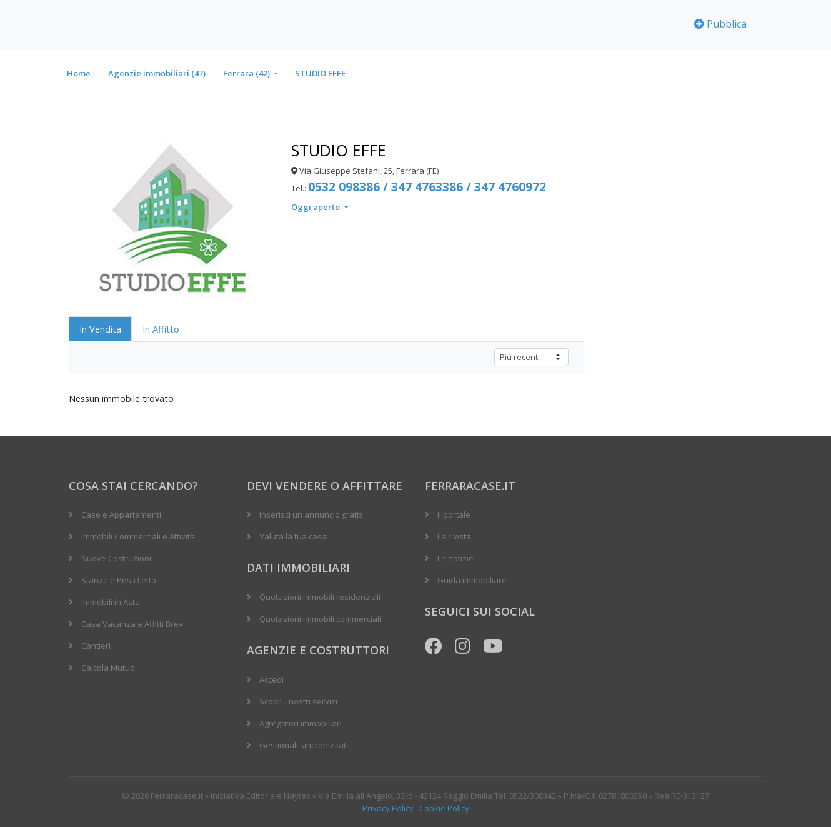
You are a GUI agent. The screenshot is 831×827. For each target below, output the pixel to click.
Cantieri (96, 645)
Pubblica (720, 24)
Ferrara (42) (247, 73)
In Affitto (160, 329)
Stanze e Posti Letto (118, 580)
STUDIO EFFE (320, 73)
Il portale (453, 514)
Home (79, 73)
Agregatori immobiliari (300, 723)
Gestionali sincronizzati (303, 745)
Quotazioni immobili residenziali (320, 597)
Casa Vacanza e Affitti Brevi (133, 623)
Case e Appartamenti (121, 514)
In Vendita (100, 329)
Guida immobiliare (472, 580)
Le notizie (455, 558)
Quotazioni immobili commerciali (320, 618)
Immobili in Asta (110, 602)
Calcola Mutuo (108, 667)
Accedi (271, 679)
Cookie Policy (444, 808)
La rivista (454, 536)
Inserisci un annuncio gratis (311, 514)
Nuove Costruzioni (116, 558)
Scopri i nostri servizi (298, 701)
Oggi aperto (316, 207)
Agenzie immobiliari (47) (157, 73)
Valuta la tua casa (293, 536)
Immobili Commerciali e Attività (138, 536)
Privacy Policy (388, 808)
